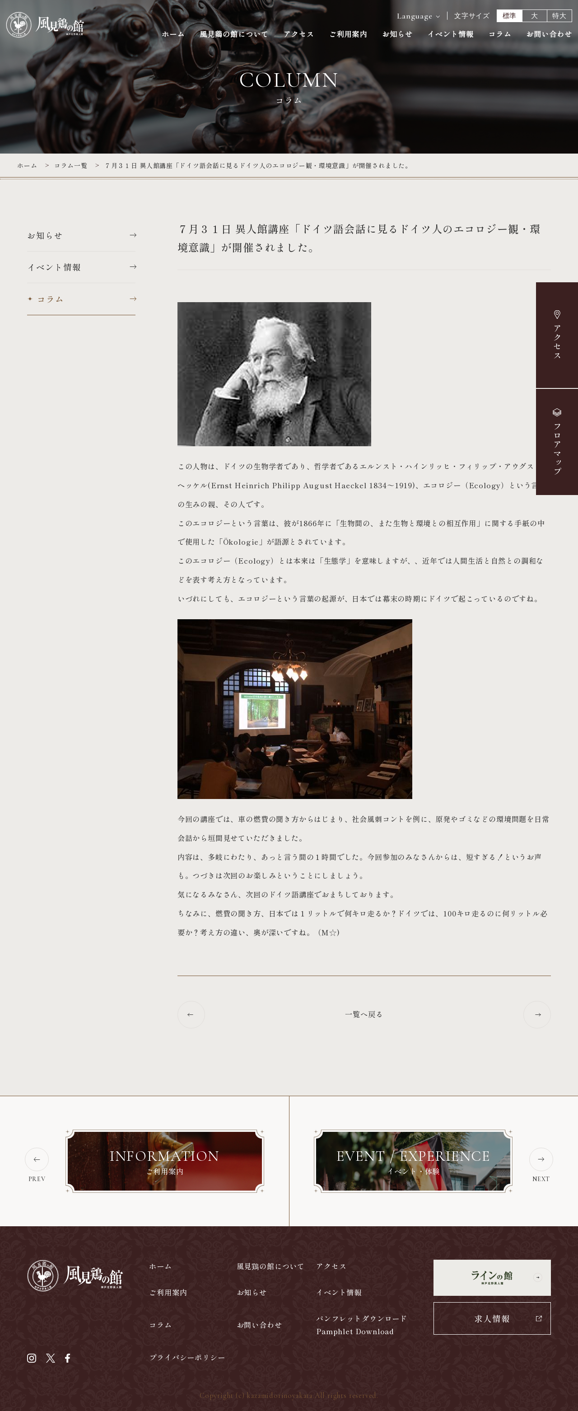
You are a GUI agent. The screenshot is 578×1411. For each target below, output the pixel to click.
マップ (557, 449)
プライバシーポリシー (187, 1357)
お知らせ (397, 35)
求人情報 (492, 1318)
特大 (559, 15)
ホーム (173, 35)
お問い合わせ (549, 35)
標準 (510, 15)
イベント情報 (451, 35)
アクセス (557, 342)
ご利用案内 (348, 35)
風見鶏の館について (234, 35)
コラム (499, 35)
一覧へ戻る (364, 1014)
